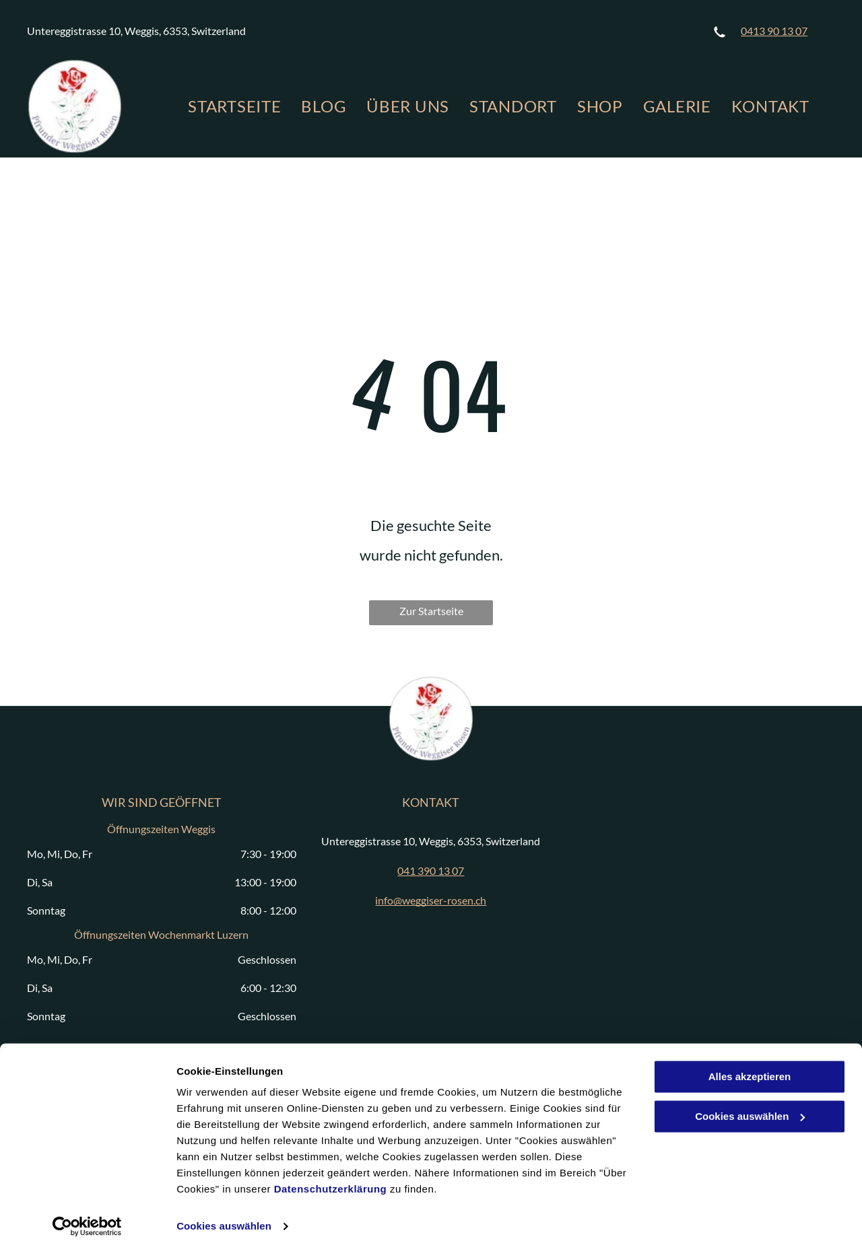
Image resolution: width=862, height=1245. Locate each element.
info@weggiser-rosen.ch (430, 900)
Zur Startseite (431, 610)
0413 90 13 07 (774, 30)
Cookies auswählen (223, 1218)
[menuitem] (234, 106)
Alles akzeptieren (749, 1069)
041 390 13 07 (430, 870)
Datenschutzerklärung (330, 1181)
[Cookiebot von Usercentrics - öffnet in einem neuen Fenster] (87, 1219)
